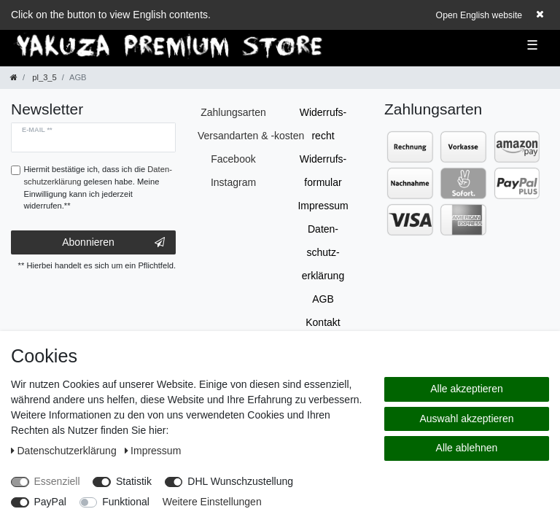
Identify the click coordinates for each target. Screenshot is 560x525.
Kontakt (323, 322)
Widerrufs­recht (323, 123)
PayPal (50, 502)
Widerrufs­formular (323, 170)
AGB (323, 299)
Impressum (323, 205)
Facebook (233, 159)
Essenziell (57, 481)
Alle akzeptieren (466, 388)
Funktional (125, 502)
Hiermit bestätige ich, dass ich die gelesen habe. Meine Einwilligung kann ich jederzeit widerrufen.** (98, 187)
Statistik (134, 481)
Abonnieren (113, 242)
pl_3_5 (43, 77)
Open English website (479, 15)
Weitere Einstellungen (212, 502)
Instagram (233, 182)
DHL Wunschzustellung (240, 481)
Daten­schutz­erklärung (323, 252)
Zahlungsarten (233, 112)
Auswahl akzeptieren (466, 418)
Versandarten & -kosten (251, 135)
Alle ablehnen (467, 448)
